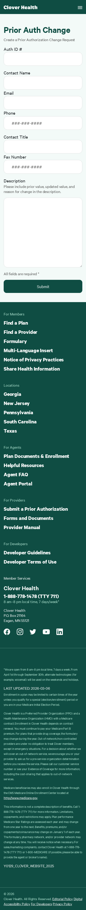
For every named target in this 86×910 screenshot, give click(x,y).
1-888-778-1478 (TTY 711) (31, 596)
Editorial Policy (62, 898)
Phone (9, 113)
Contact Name (17, 72)
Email (9, 93)
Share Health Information (32, 369)
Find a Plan (16, 323)
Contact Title (16, 136)
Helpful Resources (24, 465)
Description (14, 180)
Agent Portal (18, 483)
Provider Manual (22, 527)
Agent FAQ (16, 474)
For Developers (41, 903)
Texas (10, 431)
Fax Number (15, 156)
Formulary (15, 341)
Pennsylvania (18, 412)
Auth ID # (13, 49)
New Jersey (17, 403)
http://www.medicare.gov (20, 797)
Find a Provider (20, 332)
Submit (43, 286)
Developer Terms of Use (30, 561)
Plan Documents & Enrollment (36, 456)
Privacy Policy (62, 903)
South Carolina (20, 421)
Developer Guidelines (27, 552)
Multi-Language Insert (28, 350)
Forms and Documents (28, 518)
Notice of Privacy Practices (34, 359)
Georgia (12, 394)
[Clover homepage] (20, 7)
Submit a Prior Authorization (36, 509)
